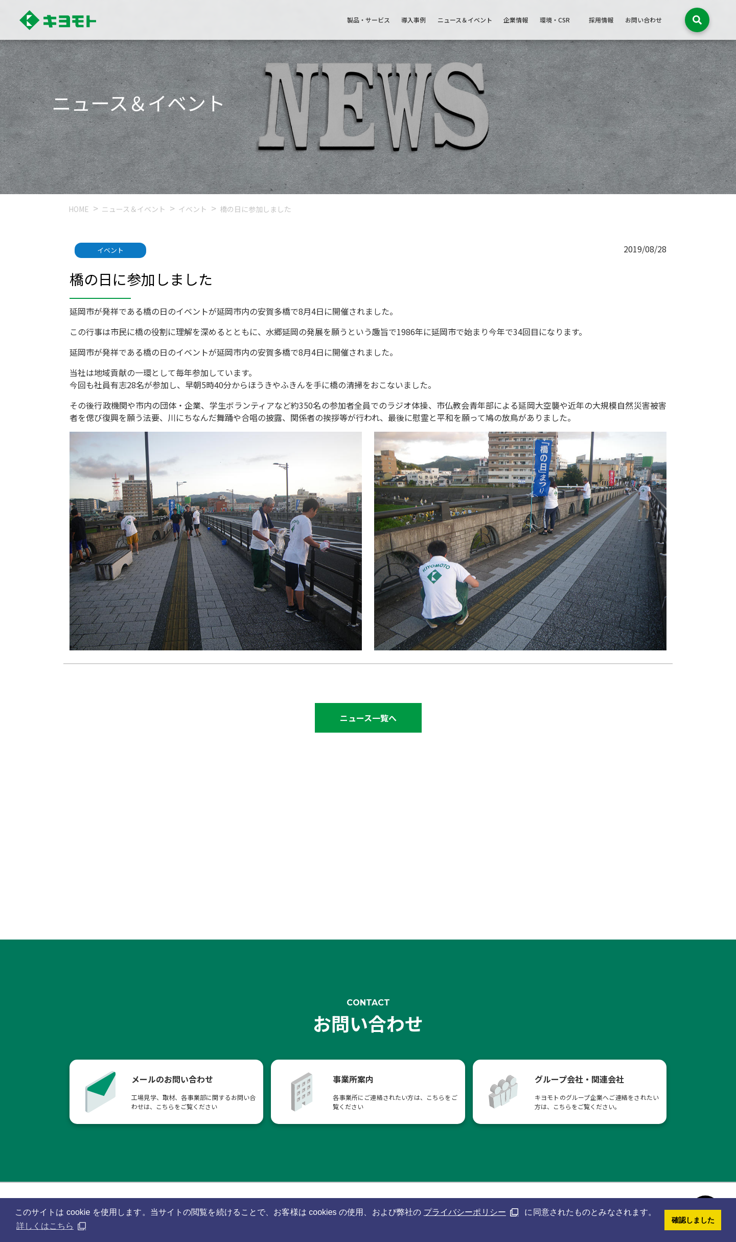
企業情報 (515, 19)
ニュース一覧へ (368, 718)
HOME (78, 209)
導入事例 (413, 19)
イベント (193, 209)
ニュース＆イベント (465, 19)
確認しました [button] (693, 1220)
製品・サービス (368, 19)
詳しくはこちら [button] (45, 1226)
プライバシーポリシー (465, 1212)
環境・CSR (555, 19)
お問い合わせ (643, 19)
